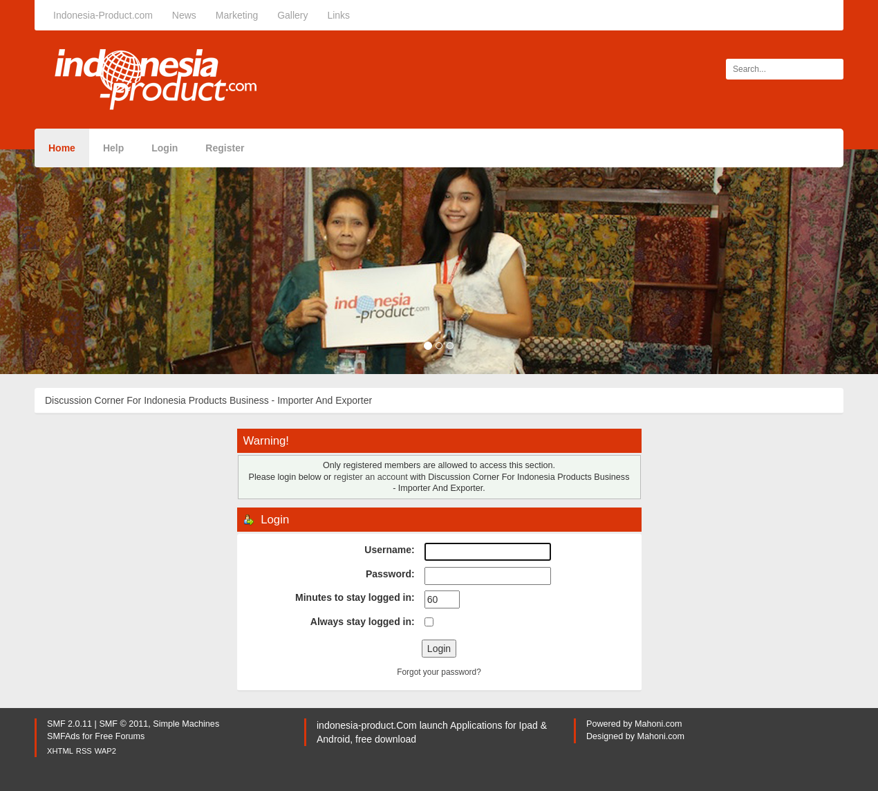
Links (338, 15)
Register (224, 147)
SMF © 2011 (123, 724)
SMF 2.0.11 (69, 724)
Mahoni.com (658, 724)
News (184, 15)
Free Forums (119, 736)
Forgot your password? (439, 672)
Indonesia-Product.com (103, 15)
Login (164, 147)
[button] (66, 261)
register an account (371, 477)
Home (61, 147)
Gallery (292, 15)
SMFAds (63, 736)
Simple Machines (186, 724)
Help (113, 147)
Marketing (237, 15)
